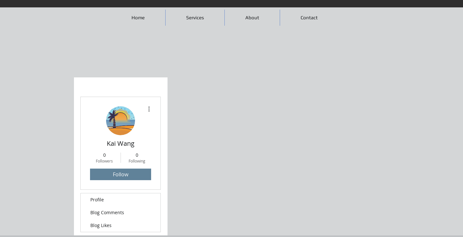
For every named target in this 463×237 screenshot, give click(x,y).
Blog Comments (107, 212)
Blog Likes (101, 225)
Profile (97, 200)
